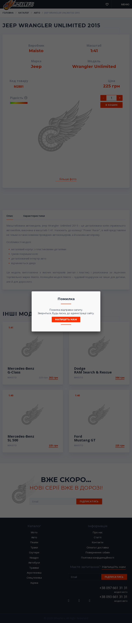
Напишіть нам (66, 319)
